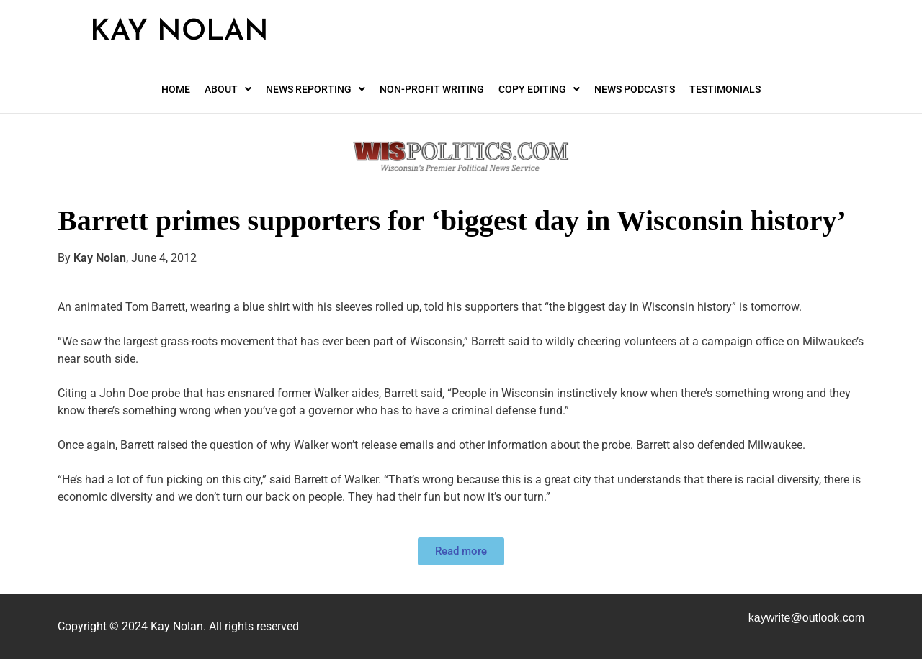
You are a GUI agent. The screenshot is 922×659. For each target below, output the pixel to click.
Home (175, 89)
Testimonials (725, 89)
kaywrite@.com (806, 618)
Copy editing (539, 89)
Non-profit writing (432, 89)
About (228, 89)
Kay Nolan (179, 32)
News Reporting (315, 89)
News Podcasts (634, 89)
